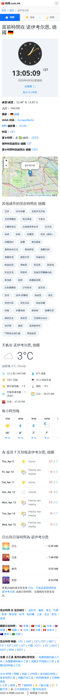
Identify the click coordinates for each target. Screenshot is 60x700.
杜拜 (21, 614)
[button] (30, 173)
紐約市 (32, 610)
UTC (4, 126)
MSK (11, 649)
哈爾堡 (30, 234)
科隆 (7, 310)
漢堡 (50, 295)
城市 (11, 10)
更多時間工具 (8, 677)
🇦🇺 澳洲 (4, 634)
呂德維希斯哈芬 (30, 226)
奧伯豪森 (36, 241)
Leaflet (30, 195)
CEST (34, 137)
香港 (4, 614)
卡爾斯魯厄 (10, 226)
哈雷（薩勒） (47, 234)
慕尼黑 (37, 264)
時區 (13, 641)
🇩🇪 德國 (12, 630)
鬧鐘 (16, 674)
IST (23, 645)
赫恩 (20, 325)
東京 (48, 610)
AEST (54, 645)
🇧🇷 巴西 (16, 634)
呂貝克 (48, 226)
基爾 (22, 241)
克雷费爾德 (10, 218)
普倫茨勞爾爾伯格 (43, 272)
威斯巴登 (24, 257)
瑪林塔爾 (40, 302)
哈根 (18, 234)
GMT (28, 641)
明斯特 (23, 272)
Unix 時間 (5, 674)
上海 (39, 614)
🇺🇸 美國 (23, 626)
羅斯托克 (9, 318)
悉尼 (54, 614)
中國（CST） (35, 645)
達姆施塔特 (34, 325)
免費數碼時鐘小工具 (16, 661)
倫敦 (41, 610)
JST (47, 645)
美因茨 (23, 318)
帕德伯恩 (9, 264)
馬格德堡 (31, 333)
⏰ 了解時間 (25, 685)
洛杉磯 (30, 614)
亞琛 (7, 211)
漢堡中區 (9, 302)
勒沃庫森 (27, 218)
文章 (4, 685)
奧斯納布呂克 (11, 249)
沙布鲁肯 (27, 287)
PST (43, 641)
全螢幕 (29, 86)
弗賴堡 (23, 264)
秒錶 (24, 674)
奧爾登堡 (9, 257)
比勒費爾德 (10, 287)
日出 (29, 17)
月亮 (50, 17)
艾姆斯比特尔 (40, 318)
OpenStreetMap (44, 195)
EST (9, 645)
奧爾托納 (44, 249)
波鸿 (7, 295)
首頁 (4, 10)
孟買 (2, 618)
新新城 (50, 264)
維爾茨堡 (49, 310)
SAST (3, 649)
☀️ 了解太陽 (42, 685)
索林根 (35, 310)
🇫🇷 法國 (35, 630)
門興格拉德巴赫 (12, 333)
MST (51, 641)
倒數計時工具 (26, 677)
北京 (46, 614)
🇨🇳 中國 (35, 626)
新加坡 (13, 614)
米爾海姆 (20, 310)
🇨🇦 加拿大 (49, 630)
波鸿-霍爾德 (22, 295)
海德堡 (38, 295)
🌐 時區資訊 (39, 689)
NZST (20, 649)
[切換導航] (56, 3)
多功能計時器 (48, 674)
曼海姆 (8, 279)
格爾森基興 (34, 279)
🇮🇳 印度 (47, 626)
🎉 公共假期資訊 (20, 689)
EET (16, 645)
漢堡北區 (24, 302)
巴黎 (55, 610)
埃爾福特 (9, 241)
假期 (12, 685)
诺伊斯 (8, 325)
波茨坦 (41, 287)
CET (45, 70)
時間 (10, 17)
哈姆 (7, 234)
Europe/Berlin (26, 120)
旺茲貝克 (9, 272)
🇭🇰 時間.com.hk (10, 3)
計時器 (33, 674)
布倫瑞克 (40, 257)
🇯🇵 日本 (24, 630)
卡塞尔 (41, 218)
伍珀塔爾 (20, 211)
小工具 (9, 657)
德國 (16, 114)
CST (2, 645)
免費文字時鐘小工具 (42, 661)
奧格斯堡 (29, 249)
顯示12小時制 (30, 92)
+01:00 (23, 126)
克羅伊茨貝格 (38, 211)
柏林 (20, 279)
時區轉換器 (43, 677)
